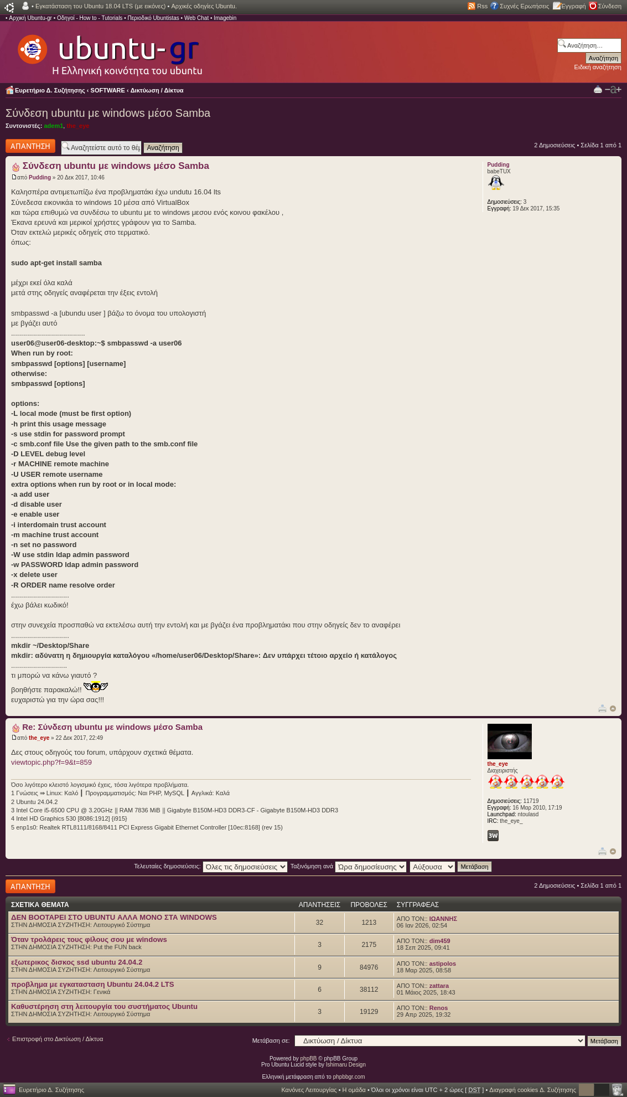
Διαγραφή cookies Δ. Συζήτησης (532, 1089)
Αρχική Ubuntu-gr (30, 18)
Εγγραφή (574, 6)
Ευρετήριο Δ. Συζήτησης (50, 90)
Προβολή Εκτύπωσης (598, 89)
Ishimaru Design (346, 1065)
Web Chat (196, 18)
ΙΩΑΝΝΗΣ (443, 918)
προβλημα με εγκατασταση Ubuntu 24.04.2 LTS (92, 984)
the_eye (77, 125)
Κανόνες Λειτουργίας (308, 1089)
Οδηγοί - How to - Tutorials (89, 18)
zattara (439, 985)
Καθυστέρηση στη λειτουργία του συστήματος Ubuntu (104, 1006)
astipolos (442, 963)
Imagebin (225, 18)
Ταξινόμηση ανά (349, 866)
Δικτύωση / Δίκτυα (157, 90)
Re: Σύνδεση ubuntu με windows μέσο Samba (112, 727)
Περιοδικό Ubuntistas (153, 18)
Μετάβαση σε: (271, 1040)
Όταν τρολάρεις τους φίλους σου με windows (89, 939)
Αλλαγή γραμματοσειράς (613, 90)
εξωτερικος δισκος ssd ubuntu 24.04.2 (76, 962)
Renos (438, 1008)
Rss (482, 6)
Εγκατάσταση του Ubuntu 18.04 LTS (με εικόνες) (100, 6)
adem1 (53, 125)
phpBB (308, 1058)
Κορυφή (613, 708)
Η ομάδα (354, 1089)
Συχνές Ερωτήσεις (524, 6)
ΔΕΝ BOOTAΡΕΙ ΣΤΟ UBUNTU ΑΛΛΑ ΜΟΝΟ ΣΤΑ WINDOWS (114, 917)
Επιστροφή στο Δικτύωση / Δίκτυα (57, 1039)
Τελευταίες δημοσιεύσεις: (211, 866)
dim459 (439, 941)
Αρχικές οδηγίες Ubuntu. (204, 6)
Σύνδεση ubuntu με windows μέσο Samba (108, 113)
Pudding (40, 177)
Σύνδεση (609, 6)
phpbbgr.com (349, 1077)
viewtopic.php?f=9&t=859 (51, 762)
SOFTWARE (108, 90)
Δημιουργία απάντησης (30, 146)
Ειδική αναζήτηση (597, 67)
